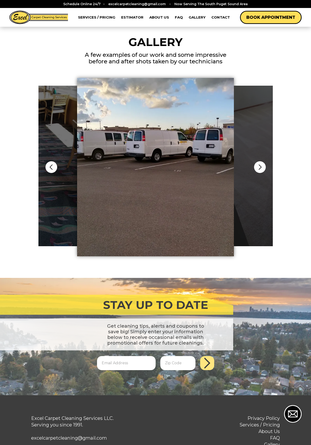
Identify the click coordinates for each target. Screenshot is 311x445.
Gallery (197, 17)
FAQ (179, 17)
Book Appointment (270, 17)
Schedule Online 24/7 (155, 4)
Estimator (132, 17)
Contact (220, 17)
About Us (159, 17)
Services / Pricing (96, 17)
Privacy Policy (263, 418)
